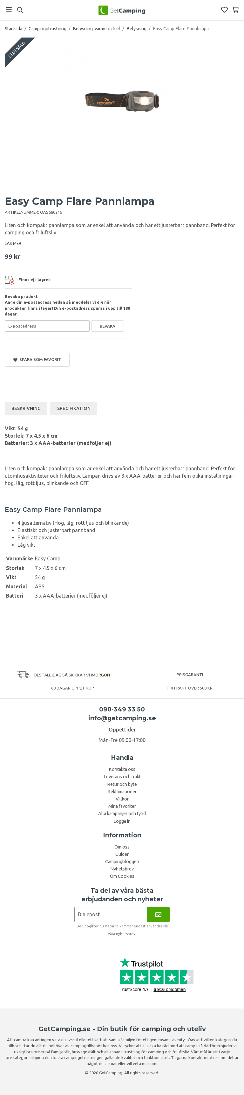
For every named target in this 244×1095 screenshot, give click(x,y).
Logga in (122, 821)
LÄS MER (13, 243)
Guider (122, 854)
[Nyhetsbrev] (158, 914)
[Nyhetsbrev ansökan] (110, 914)
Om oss (122, 846)
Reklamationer (122, 791)
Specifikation (74, 408)
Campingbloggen (122, 861)
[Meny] (8, 9)
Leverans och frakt (122, 776)
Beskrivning (26, 408)
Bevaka (107, 326)
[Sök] (19, 10)
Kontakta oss (122, 769)
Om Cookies (122, 876)
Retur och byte (122, 784)
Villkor (122, 798)
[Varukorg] (235, 9)
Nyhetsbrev (122, 868)
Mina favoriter (122, 806)
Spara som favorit (37, 359)
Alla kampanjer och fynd (122, 813)
